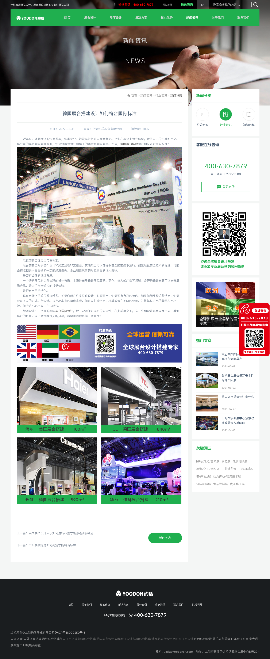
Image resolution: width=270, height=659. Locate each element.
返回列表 (165, 537)
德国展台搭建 (129, 144)
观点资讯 (160, 604)
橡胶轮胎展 (239, 461)
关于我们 (218, 17)
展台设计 (90, 17)
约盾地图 (197, 604)
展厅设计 (116, 17)
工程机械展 (245, 468)
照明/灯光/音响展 (207, 461)
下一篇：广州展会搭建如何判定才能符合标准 (46, 545)
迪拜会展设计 (123, 638)
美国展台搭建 (68, 638)
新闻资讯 (192, 17)
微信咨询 (187, 4)
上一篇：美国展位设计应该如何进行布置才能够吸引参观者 (55, 533)
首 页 (67, 17)
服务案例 (142, 604)
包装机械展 (203, 484)
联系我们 (243, 17)
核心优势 (167, 17)
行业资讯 (161, 95)
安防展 (225, 461)
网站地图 (167, 4)
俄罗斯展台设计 (161, 638)
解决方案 (141, 17)
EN (202, 4)
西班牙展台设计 (183, 638)
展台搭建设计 (64, 311)
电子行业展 (203, 476)
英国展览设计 (105, 638)
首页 (134, 95)
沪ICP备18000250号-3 (70, 632)
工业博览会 (228, 468)
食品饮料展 (220, 484)
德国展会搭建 (87, 638)
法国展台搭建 (142, 638)
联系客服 (226, 187)
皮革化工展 (237, 484)
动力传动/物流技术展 (227, 476)
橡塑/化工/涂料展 (207, 468)
